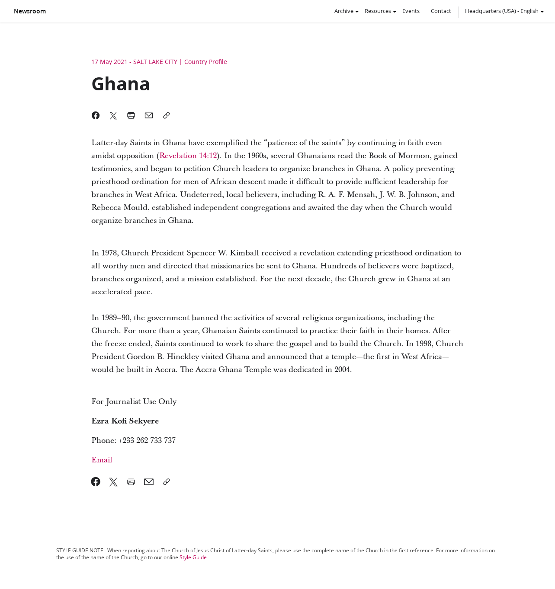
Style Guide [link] (193, 557)
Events (411, 11)
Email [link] (101, 460)
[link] (188, 155)
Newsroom (30, 11)
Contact (441, 11)
